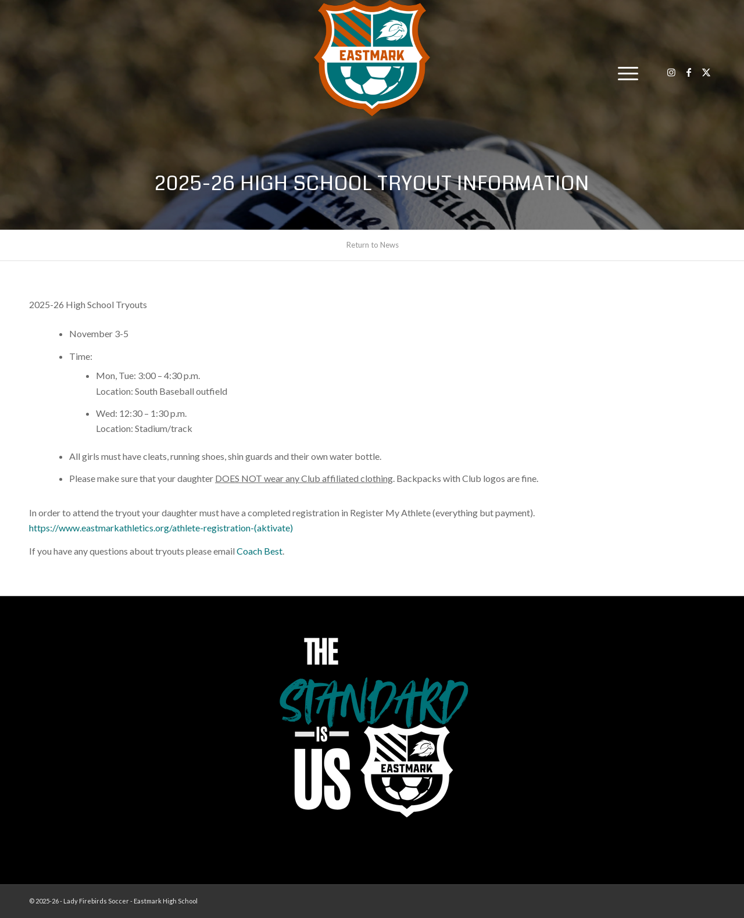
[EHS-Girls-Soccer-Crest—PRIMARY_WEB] (372, 58)
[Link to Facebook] (689, 72)
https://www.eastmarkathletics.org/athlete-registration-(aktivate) (161, 527)
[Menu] (624, 72)
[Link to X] (706, 72)
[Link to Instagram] (671, 72)
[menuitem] (624, 72)
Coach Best (259, 550)
